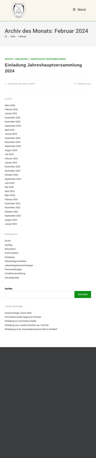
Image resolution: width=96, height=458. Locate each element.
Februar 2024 (11, 158)
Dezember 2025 (12, 117)
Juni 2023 (9, 183)
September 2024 (13, 146)
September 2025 (13, 126)
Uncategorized (12, 277)
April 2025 (10, 130)
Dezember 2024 (12, 138)
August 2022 (11, 220)
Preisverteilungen (13, 269)
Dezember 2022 (12, 203)
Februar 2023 (11, 199)
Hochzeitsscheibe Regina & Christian (23, 317)
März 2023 (10, 195)
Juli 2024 (9, 154)
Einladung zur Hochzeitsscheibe (20, 321)
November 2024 (12, 142)
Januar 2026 (11, 113)
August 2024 (11, 150)
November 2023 (12, 170)
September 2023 (13, 179)
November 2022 (12, 207)
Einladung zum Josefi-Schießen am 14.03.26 (27, 325)
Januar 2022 (11, 224)
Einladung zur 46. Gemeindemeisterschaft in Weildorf (31, 329)
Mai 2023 (9, 187)
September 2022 (13, 215)
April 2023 (10, 191)
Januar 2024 (11, 162)
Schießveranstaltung (15, 273)
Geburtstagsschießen (15, 261)
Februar (22, 36)
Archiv (9, 59)
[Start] (6, 36)
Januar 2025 (11, 134)
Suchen (8, 288)
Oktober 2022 (11, 211)
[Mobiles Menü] (79, 9)
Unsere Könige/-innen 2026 (18, 313)
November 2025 (12, 121)
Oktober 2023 (11, 174)
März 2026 (10, 105)
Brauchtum (10, 249)
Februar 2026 (11, 109)
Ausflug (8, 245)
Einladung (21, 59)
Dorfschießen (11, 253)
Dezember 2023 (12, 166)
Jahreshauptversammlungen (48, 59)
